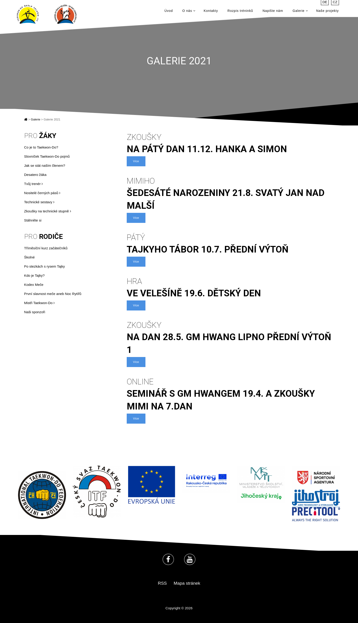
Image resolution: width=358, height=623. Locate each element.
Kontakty (211, 11)
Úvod (168, 11)
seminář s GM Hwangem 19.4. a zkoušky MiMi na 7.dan (231, 394)
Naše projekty (327, 11)
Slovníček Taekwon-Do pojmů (47, 156)
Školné (29, 257)
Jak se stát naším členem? (44, 165)
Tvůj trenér (33, 184)
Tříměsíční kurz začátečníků (46, 248)
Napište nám (273, 11)
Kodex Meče (33, 285)
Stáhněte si (33, 220)
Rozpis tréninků (240, 11)
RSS (162, 583)
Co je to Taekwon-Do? (41, 147)
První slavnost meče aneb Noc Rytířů (53, 294)
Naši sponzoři (34, 312)
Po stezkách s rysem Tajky (44, 266)
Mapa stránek (187, 583)
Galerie (300, 11)
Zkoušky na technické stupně (47, 211)
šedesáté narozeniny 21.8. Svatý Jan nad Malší (231, 193)
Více (136, 161)
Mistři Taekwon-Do (39, 303)
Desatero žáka (35, 175)
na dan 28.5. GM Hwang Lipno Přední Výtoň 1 (231, 337)
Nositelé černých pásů (42, 193)
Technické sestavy (39, 202)
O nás (188, 11)
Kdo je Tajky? (34, 275)
